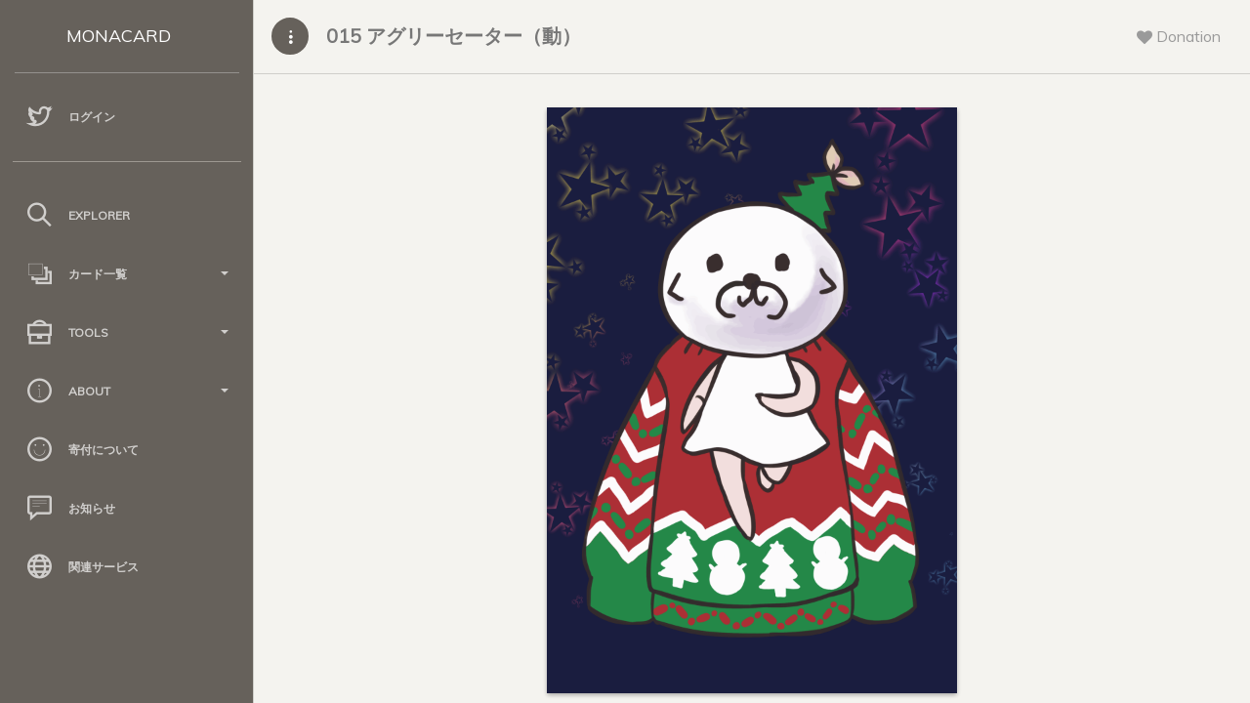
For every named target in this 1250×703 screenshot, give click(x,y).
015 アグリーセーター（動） (453, 35)
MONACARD (118, 35)
